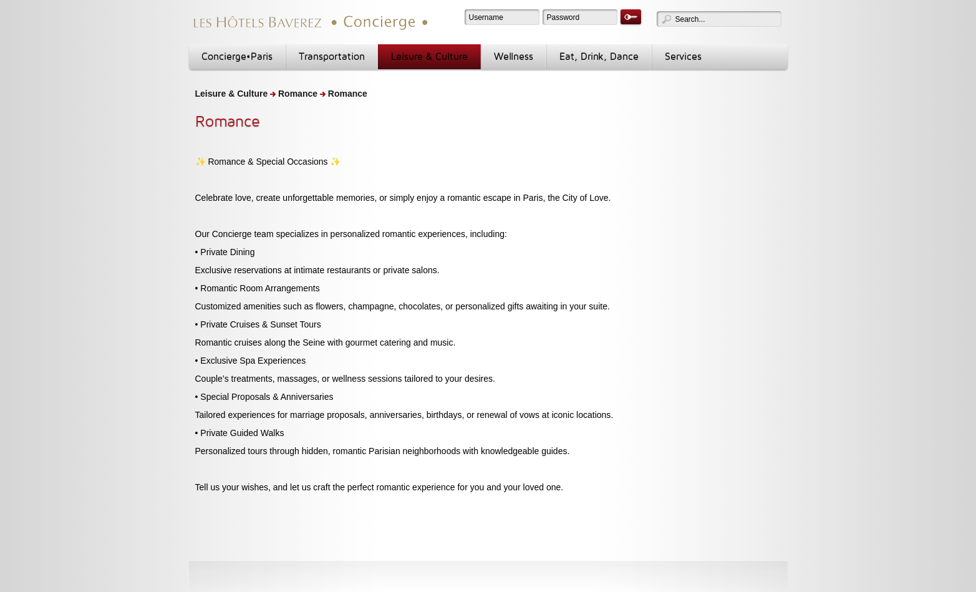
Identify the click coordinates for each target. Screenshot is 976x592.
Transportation (332, 56)
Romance (297, 94)
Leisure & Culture (429, 56)
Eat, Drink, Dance (599, 56)
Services (683, 56)
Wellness (513, 56)
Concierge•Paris (237, 56)
